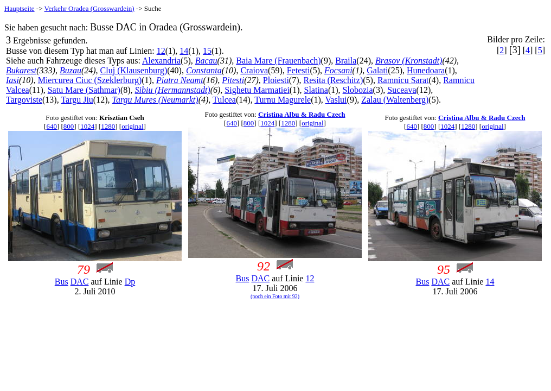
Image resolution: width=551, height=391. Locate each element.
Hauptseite (19, 8)
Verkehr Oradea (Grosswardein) (89, 8)
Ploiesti (276, 80)
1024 (87, 126)
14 (184, 50)
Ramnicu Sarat (403, 80)
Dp (130, 281)
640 (51, 126)
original (132, 126)
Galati (377, 70)
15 (207, 50)
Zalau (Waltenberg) (394, 99)
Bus (61, 281)
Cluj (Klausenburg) (134, 70)
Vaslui (336, 99)
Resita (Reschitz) (333, 80)
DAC (80, 281)
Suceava (401, 89)
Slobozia (358, 89)
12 (161, 50)
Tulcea (224, 99)
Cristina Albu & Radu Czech (301, 114)
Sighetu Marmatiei (257, 89)
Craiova (254, 70)
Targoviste (24, 99)
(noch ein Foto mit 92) (275, 296)
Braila (345, 60)
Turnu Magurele (282, 99)
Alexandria (161, 60)
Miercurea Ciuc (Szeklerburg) (90, 80)
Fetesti (298, 70)
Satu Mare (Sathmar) (84, 89)
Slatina (316, 89)
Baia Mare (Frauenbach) (278, 60)
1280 (108, 126)
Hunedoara (426, 70)
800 (68, 126)
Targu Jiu (77, 99)
